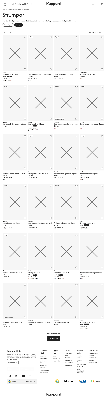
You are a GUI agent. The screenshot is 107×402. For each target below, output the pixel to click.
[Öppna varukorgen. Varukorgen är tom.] (102, 4)
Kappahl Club (56, 358)
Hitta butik (42, 367)
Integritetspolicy (81, 364)
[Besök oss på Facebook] (30, 376)
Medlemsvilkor (56, 361)
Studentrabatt (93, 362)
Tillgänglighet (68, 365)
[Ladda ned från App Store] (13, 369)
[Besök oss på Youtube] (23, 376)
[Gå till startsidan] (53, 4)
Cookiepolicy (80, 367)
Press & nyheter (69, 362)
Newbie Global (93, 357)
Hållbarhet (67, 357)
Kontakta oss (43, 365)
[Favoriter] (93, 4)
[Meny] (5, 4)
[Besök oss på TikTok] (10, 376)
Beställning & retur (43, 361)
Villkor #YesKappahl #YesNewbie (80, 371)
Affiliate (91, 360)
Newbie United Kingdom (93, 354)
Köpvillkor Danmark (80, 361)
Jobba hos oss (68, 360)
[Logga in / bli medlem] (97, 4)
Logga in (54, 356)
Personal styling (44, 372)
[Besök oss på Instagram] (16, 376)
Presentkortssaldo (44, 370)
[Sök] (23, 4)
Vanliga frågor (43, 358)
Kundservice (43, 356)
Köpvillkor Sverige (80, 356)
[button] (53, 338)
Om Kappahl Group (68, 354)
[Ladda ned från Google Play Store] (27, 369)
